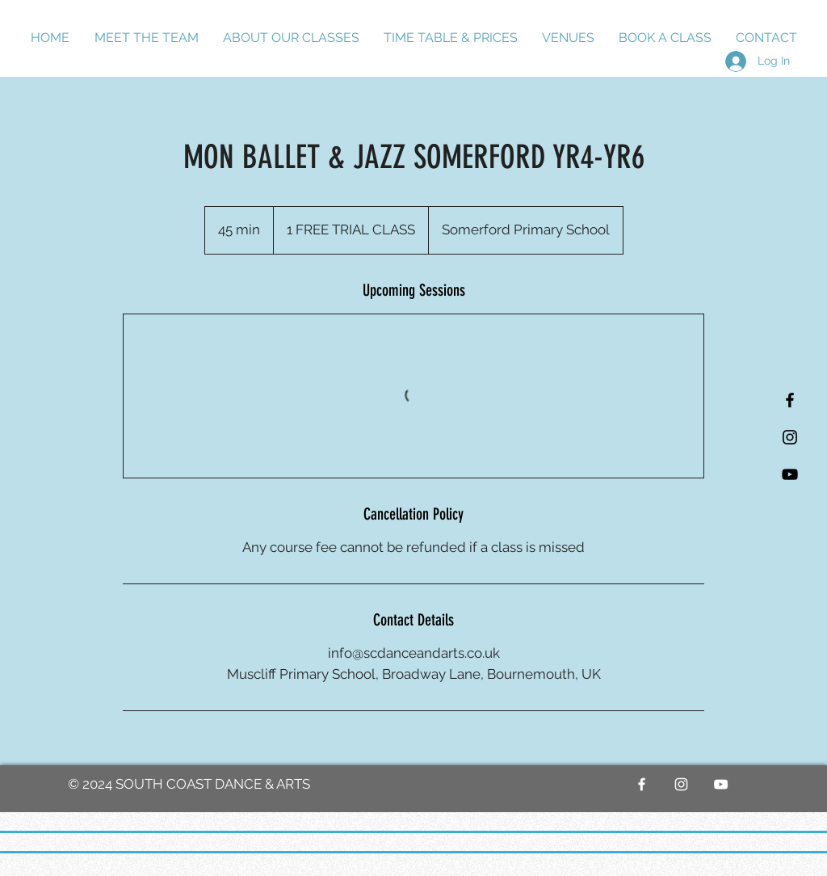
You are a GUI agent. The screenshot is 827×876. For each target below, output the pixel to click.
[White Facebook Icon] (641, 784)
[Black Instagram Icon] (790, 437)
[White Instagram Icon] (681, 784)
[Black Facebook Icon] (790, 400)
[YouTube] (790, 474)
